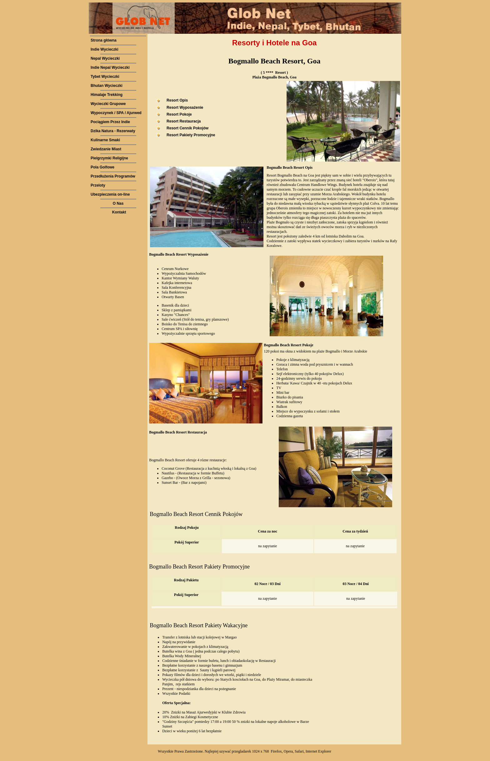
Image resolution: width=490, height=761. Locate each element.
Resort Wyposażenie (185, 107)
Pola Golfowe (102, 167)
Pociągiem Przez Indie (110, 122)
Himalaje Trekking (106, 95)
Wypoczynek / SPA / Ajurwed (116, 113)
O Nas (118, 203)
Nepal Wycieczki (105, 58)
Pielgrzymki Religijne (109, 158)
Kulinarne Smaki (105, 140)
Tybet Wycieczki (105, 76)
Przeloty (98, 185)
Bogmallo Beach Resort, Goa (274, 61)
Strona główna (104, 40)
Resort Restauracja (184, 121)
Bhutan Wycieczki (106, 85)
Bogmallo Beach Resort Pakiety (185, 566)
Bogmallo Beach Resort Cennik (185, 514)
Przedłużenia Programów (113, 176)
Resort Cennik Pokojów (187, 128)
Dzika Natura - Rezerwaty (113, 131)
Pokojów (232, 514)
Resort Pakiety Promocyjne (191, 135)
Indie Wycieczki (104, 49)
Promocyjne (236, 566)
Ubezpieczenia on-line (110, 194)
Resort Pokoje (179, 114)
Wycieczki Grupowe (108, 104)
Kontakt (119, 212)
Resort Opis (177, 100)
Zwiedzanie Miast (106, 149)
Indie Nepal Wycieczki (110, 67)
